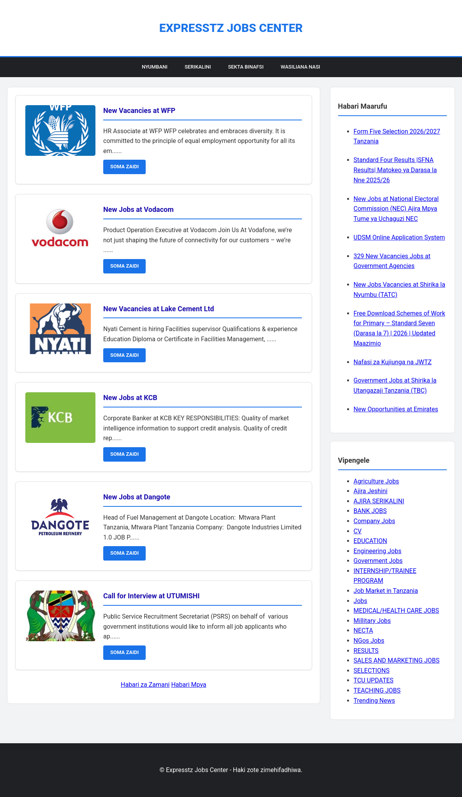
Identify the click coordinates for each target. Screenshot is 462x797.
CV (358, 531)
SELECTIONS (372, 670)
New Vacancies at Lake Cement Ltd (158, 309)
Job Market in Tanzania (386, 590)
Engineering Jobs (378, 551)
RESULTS (366, 650)
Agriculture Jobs (376, 481)
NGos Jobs (369, 640)
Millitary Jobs (372, 620)
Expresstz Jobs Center (231, 28)
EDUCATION (370, 541)
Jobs (360, 601)
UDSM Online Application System (399, 237)
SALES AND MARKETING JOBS (397, 660)
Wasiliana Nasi (300, 67)
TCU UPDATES (373, 680)
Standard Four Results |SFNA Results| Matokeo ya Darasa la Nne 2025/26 (395, 169)
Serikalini (198, 67)
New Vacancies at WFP (139, 110)
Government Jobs (378, 560)
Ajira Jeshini (371, 491)
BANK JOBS (370, 511)
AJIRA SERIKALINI (379, 501)
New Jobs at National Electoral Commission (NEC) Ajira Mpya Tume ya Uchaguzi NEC (396, 208)
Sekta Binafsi (245, 67)
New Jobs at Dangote (136, 497)
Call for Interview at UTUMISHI (151, 596)
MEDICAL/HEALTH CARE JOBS (396, 610)
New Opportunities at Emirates (396, 409)
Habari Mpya (188, 684)
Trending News (374, 700)
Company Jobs (374, 521)
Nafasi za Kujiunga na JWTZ (393, 362)
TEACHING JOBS (377, 690)
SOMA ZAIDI (124, 166)
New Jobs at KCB (130, 397)
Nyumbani (155, 67)
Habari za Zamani (145, 684)
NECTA (363, 630)
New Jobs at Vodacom (138, 209)
